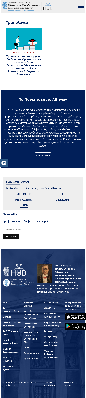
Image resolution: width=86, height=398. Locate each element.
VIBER (24, 205)
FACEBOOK (24, 194)
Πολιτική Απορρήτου (50, 384)
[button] (4, 163)
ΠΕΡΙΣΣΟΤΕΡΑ (43, 155)
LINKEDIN (62, 200)
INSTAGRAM (24, 200)
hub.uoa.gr (71, 309)
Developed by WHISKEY (70, 384)
